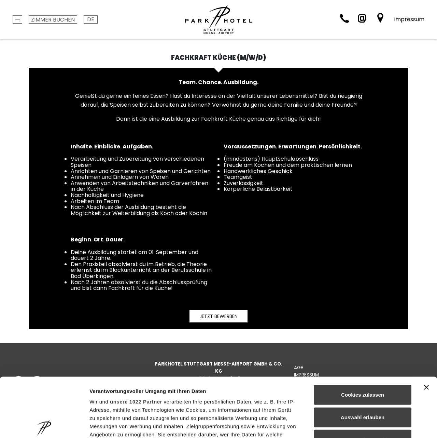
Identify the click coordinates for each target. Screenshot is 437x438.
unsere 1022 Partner (136, 340)
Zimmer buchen (53, 20)
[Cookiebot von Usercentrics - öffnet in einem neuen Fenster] (44, 425)
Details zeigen (363, 424)
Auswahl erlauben (362, 356)
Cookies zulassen (362, 333)
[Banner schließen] (426, 326)
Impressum (409, 19)
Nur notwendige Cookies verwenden (363, 382)
